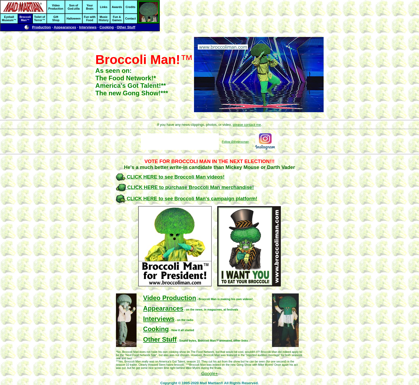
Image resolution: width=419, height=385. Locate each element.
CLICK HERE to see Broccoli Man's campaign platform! (186, 198)
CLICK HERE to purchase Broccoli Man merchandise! (185, 187)
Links (103, 7)
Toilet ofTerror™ (39, 18)
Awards (117, 7)
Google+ (209, 373)
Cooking (106, 27)
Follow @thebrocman (235, 141)
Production (41, 27)
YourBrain (89, 7)
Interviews (87, 27)
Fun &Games (117, 18)
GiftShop (56, 18)
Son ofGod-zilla (74, 7)
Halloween (74, 18)
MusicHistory (104, 18)
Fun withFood (90, 18)
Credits (130, 7)
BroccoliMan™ (25, 18)
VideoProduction (55, 7)
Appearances (65, 27)
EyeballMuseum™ (9, 18)
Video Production (169, 297)
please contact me (247, 125)
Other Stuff (126, 27)
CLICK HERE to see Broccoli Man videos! (170, 177)
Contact (130, 18)
